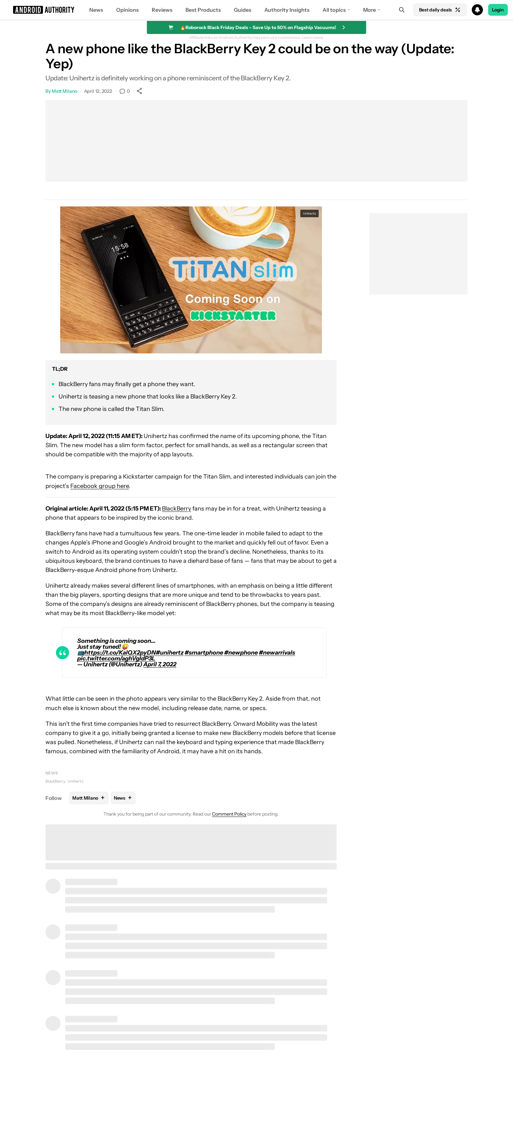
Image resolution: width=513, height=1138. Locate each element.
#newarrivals (277, 652)
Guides (242, 10)
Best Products (203, 10)
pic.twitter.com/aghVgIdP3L (116, 658)
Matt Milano (64, 91)
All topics (334, 10)
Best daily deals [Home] (440, 10)
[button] (256, 10)
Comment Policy (229, 814)
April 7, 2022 (159, 664)
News (96, 10)
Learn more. (313, 38)
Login (498, 10)
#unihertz (170, 652)
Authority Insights (287, 10)
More (369, 10)
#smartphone (204, 652)
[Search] (401, 9)
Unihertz (75, 781)
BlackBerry (176, 508)
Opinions (127, 10)
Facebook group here (99, 486)
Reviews (162, 10)
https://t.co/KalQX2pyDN (120, 652)
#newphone (241, 652)
